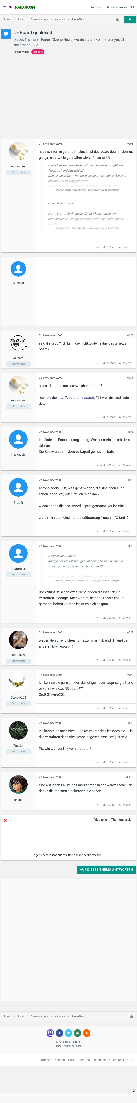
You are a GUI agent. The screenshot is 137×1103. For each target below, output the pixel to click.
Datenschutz (101, 1060)
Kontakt (59, 1060)
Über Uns (84, 1060)
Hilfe (71, 1060)
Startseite (44, 1060)
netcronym (110, 39)
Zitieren (126, 247)
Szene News (62, 39)
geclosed (38, 51)
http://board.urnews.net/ (76, 397)
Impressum (120, 1060)
